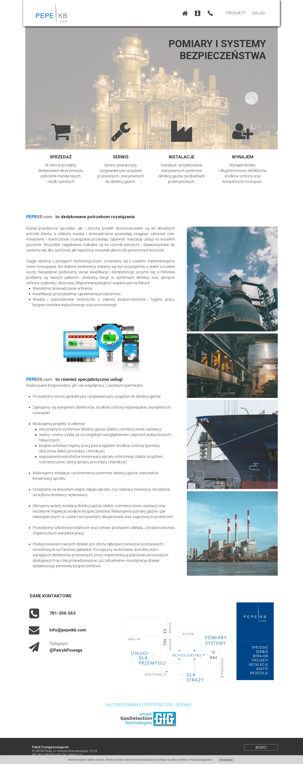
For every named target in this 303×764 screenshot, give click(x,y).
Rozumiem (226, 759)
